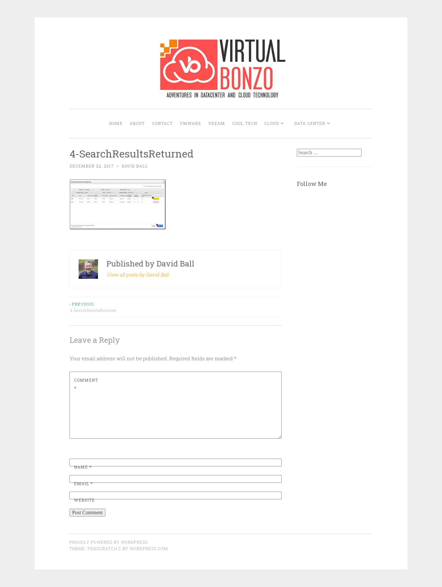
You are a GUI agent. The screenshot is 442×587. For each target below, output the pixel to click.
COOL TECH (244, 123)
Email (83, 483)
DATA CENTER (309, 123)
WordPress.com (149, 548)
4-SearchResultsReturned (123, 306)
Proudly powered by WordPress (109, 542)
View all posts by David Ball (137, 274)
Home (116, 123)
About (137, 123)
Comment (86, 384)
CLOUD (271, 123)
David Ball (135, 165)
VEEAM (216, 123)
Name (83, 467)
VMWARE (190, 123)
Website (84, 500)
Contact (162, 123)
